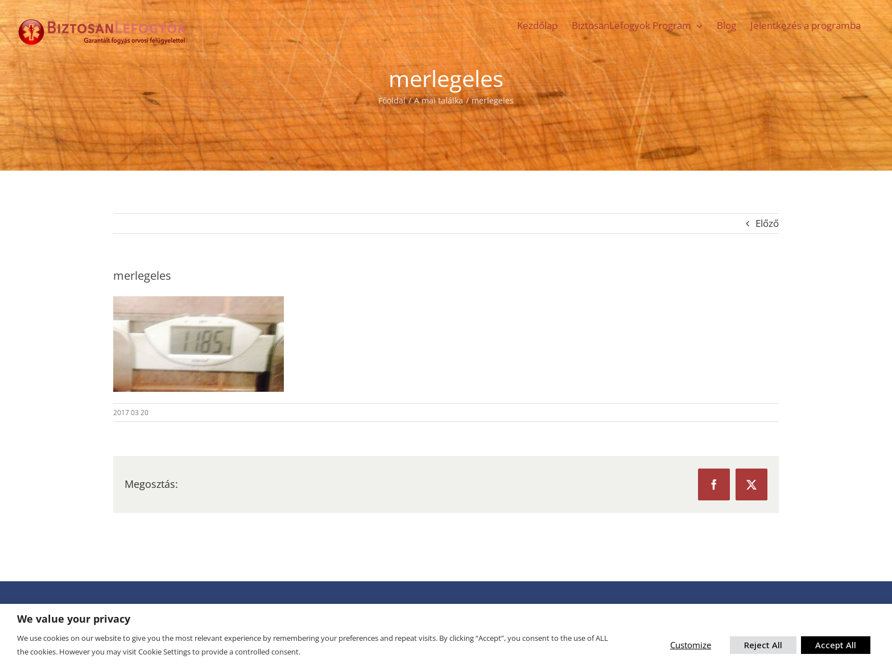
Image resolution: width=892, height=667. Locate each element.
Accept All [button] (835, 645)
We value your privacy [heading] (73, 618)
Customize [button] (690, 645)
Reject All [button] (763, 645)
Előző (767, 223)
